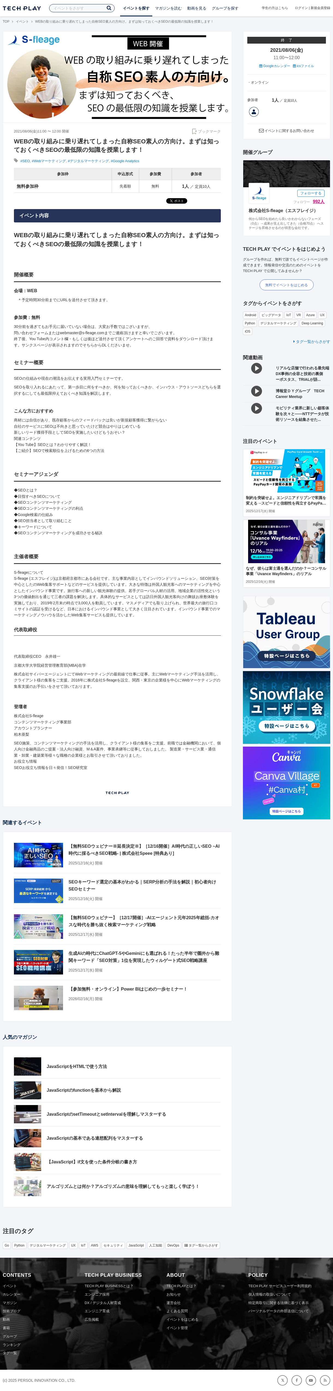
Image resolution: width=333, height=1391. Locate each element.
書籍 (6, 1328)
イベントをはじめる (182, 1319)
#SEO (25, 161)
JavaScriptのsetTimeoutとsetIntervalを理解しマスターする (106, 1114)
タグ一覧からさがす (311, 341)
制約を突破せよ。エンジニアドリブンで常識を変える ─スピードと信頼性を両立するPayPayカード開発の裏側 (286, 503)
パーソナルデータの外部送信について (278, 1311)
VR (298, 315)
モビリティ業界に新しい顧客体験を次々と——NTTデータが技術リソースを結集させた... (302, 414)
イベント (22, 21)
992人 (319, 201)
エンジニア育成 (97, 1311)
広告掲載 (92, 1319)
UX (322, 315)
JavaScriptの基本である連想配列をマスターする (95, 1138)
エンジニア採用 (97, 1294)
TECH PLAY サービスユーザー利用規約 (279, 1286)
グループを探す (225, 8)
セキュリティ (113, 1245)
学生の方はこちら (275, 8)
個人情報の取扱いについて (269, 1294)
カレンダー (11, 1294)
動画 (6, 1319)
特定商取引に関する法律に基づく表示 (278, 1303)
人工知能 (155, 1245)
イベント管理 (177, 1328)
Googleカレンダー (274, 66)
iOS (247, 331)
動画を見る (196, 8)
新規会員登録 (320, 8)
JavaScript (136, 1245)
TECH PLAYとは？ (181, 1286)
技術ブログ (11, 1311)
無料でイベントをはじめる (286, 285)
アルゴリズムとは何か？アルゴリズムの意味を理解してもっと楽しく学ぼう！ (123, 1186)
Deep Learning (312, 323)
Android (250, 315)
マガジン (10, 1303)
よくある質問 (177, 1311)
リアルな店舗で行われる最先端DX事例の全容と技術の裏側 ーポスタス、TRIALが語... (302, 374)
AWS (94, 1245)
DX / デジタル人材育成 (103, 1303)
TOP (6, 21)
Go (7, 1245)
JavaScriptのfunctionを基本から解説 (84, 1090)
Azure (310, 315)
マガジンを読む (168, 8)
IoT (288, 315)
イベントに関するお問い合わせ (289, 131)
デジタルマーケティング (278, 323)
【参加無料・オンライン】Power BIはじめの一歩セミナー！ (128, 989)
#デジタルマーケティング (88, 161)
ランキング (11, 1345)
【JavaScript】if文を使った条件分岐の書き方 (92, 1162)
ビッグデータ (271, 315)
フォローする (311, 193)
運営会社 (173, 1303)
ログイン (301, 8)
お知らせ (173, 1294)
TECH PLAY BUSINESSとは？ (109, 1286)
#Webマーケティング (49, 161)
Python (250, 323)
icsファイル (303, 66)
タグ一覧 (10, 1353)
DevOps (173, 1245)
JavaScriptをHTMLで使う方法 (77, 1066)
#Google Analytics (125, 161)
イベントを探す (136, 8)
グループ (10, 1336)
